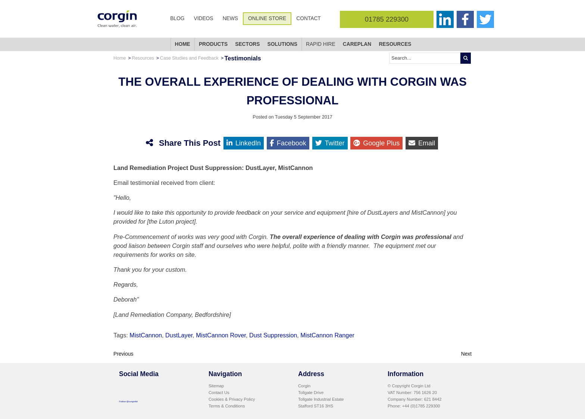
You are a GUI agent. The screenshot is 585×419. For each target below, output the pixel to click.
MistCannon (145, 335)
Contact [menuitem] (308, 18)
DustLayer (179, 335)
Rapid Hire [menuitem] (320, 44)
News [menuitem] (230, 18)
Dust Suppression (273, 335)
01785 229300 (387, 19)
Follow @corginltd (128, 401)
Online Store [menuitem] (267, 18)
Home (119, 58)
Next (466, 354)
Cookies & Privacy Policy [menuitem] (232, 399)
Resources (143, 58)
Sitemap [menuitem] (216, 386)
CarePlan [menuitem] (357, 44)
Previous (123, 354)
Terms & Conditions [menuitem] (227, 406)
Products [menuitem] (213, 44)
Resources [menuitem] (395, 44)
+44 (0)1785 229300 (421, 406)
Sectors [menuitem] (247, 44)
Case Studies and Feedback (189, 58)
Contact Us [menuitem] (219, 392)
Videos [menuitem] (203, 18)
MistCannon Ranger (327, 335)
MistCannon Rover (221, 335)
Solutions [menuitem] (282, 44)
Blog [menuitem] (177, 18)
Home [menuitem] (182, 44)
